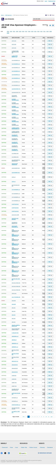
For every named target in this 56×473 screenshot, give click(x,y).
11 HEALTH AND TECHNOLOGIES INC (15, 52)
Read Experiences (26, 452)
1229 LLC (14, 177)
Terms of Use (43, 454)
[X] (6, 462)
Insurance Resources (26, 456)
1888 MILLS (14, 339)
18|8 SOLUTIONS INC (15, 350)
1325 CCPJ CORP (15, 214)
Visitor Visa (24, 447)
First (23, 416)
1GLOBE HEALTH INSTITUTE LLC (15, 390)
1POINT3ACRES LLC (16, 404)
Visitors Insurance (26, 449)
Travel (13, 449)
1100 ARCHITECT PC (16, 88)
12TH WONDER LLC (16, 189)
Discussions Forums (26, 454)
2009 (50, 31)
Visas (3, 449)
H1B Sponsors (8, 15)
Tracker (4, 456)
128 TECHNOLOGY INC (16, 186)
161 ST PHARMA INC (16, 297)
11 (48, 416)
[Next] (54, 417)
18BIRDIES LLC (15, 343)
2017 (26, 31)
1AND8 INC (14, 375)
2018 (23, 31)
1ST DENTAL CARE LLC (16, 412)
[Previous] (21, 417)
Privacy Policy (44, 452)
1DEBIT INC (14, 382)
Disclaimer (43, 449)
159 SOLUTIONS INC (16, 282)
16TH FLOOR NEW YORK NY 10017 (15, 329)
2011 (44, 31)
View (50, 40)
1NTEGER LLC (15, 397)
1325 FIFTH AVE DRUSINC (15, 219)
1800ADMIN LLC (15, 336)
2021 (14, 31)
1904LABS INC (15, 364)
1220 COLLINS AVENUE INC (15, 164)
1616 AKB (14, 300)
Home (2, 15)
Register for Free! (51, 1)
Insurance (4, 452)
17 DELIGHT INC (15, 332)
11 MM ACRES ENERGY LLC (15, 56)
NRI (13, 452)
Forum (3, 454)
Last (51, 416)
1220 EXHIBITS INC (16, 168)
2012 (41, 31)
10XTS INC (14, 40)
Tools (13, 454)
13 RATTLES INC (15, 204)
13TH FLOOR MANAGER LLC (15, 227)
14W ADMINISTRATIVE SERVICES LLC (15, 266)
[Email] (9, 462)
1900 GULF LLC (15, 361)
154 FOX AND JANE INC (16, 279)
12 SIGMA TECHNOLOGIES (15, 100)
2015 (32, 31)
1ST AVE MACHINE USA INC (15, 408)
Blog (13, 456)
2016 (29, 31)
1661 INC (13, 307)
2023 (8, 31)
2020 (17, 31)
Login (46, 1)
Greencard (5, 447)
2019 (20, 31)
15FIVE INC (14, 293)
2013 (38, 31)
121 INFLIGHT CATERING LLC (15, 135)
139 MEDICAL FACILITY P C (14, 223)
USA (13, 447)
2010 (47, 31)
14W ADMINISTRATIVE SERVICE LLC (15, 262)
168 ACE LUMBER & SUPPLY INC (16, 326)
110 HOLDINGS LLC (16, 60)
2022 (11, 31)
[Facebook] (2, 462)
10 (46, 416)
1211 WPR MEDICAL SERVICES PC (16, 160)
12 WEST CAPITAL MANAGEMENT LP (15, 128)
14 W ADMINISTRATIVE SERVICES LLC (15, 230)
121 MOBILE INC (15, 153)
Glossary (42, 447)
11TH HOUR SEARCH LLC (14, 96)
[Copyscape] (45, 462)
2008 (8, 33)
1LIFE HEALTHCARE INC (16, 394)
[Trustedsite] (23, 464)
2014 (35, 31)
